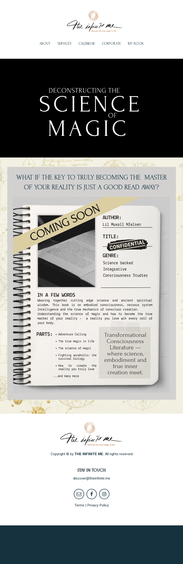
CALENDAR (86, 43)
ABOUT (44, 43)
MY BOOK (136, 43)
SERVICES (64, 43)
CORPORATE (111, 43)
